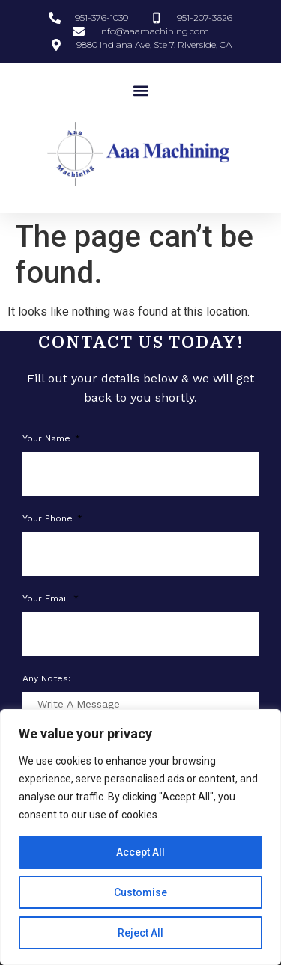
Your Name (47, 439)
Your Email (47, 599)
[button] (140, 90)
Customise (140, 892)
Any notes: (46, 679)
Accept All (140, 852)
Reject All (140, 933)
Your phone (49, 519)
